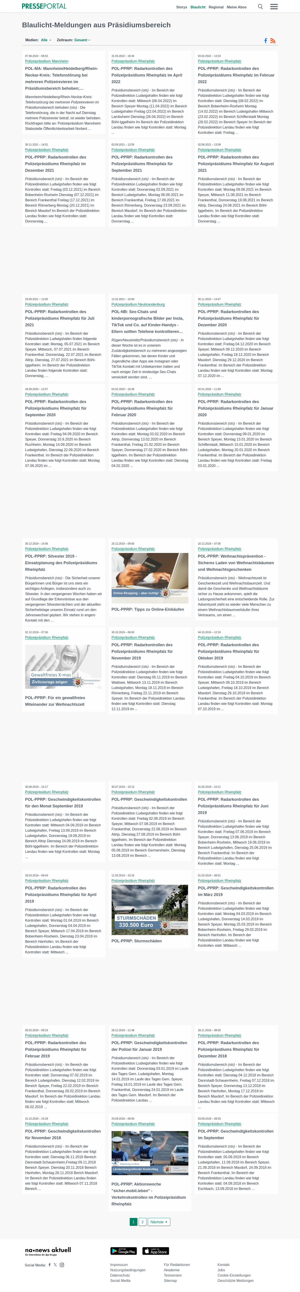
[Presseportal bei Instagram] (60, 1265)
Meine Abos (237, 7)
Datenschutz (120, 1276)
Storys (181, 7)
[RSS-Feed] (273, 41)
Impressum (119, 1265)
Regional (216, 7)
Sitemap (170, 1281)
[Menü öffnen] (274, 7)
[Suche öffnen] (260, 7)
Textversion (173, 1276)
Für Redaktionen (177, 1265)
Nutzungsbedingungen (128, 1271)
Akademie (172, 1271)
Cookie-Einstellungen (234, 1276)
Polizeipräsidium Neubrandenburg (138, 304)
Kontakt (223, 1265)
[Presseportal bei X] (54, 1266)
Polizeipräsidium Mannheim (47, 61)
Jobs (221, 1271)
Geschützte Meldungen (236, 1281)
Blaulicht (198, 7)
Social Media (120, 1281)
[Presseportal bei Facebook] (48, 1266)
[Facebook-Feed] (265, 41)
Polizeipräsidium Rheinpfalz (133, 61)
